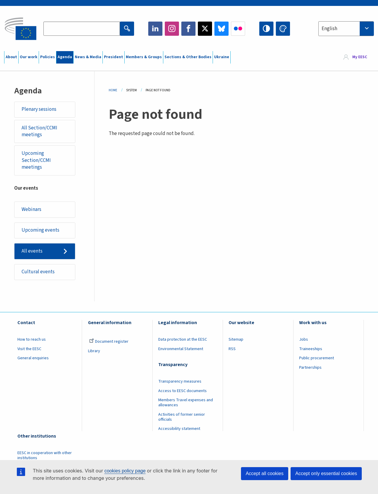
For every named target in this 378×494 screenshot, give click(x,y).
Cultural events (38, 271)
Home (113, 90)
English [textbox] (329, 28)
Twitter (205, 29)
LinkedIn (155, 29)
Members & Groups (144, 57)
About (11, 57)
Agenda (65, 57)
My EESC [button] (359, 57)
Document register (108, 341)
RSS (232, 349)
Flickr (238, 29)
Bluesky (221, 29)
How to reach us (31, 339)
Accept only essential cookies (326, 473)
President (113, 57)
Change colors (283, 29)
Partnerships (310, 367)
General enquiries (33, 358)
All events (32, 251)
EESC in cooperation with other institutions (44, 455)
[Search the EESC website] (81, 29)
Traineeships (310, 349)
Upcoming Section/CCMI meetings (36, 160)
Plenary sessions (39, 109)
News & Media (88, 57)
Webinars (31, 209)
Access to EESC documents (182, 391)
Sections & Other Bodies (187, 57)
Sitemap (236, 339)
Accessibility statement (179, 429)
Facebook (188, 29)
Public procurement (316, 358)
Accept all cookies (265, 473)
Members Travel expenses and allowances (185, 402)
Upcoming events (40, 230)
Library (94, 351)
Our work (29, 57)
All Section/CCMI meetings (39, 131)
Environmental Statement (180, 349)
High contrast (266, 29)
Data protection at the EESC (182, 339)
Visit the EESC (29, 349)
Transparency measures (179, 381)
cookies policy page (125, 470)
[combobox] (346, 28)
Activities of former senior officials (181, 417)
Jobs (303, 339)
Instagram (172, 29)
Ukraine (221, 57)
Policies (47, 57)
